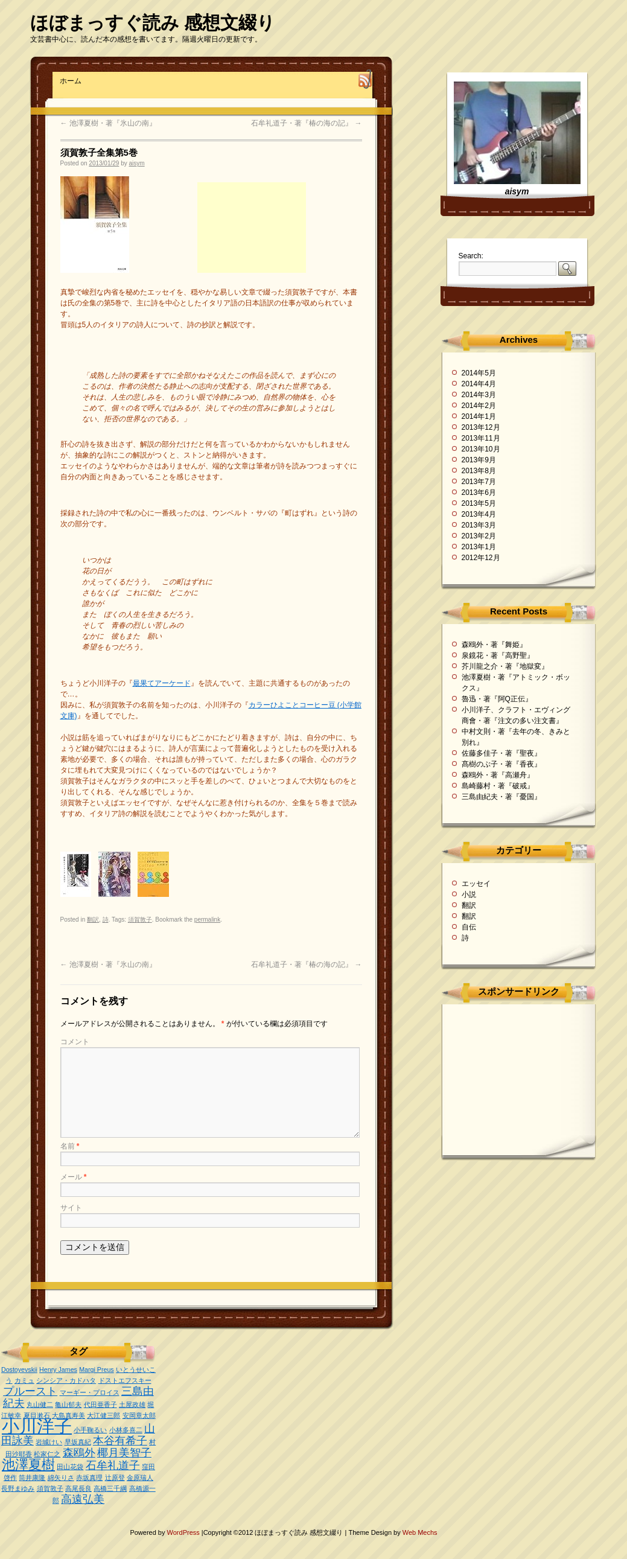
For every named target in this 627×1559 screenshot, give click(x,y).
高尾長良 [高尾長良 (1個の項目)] (78, 1488)
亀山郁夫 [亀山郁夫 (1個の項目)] (68, 1404)
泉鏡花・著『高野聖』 (498, 655)
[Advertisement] (251, 227)
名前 (70, 1146)
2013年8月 (479, 471)
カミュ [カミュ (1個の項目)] (24, 1380)
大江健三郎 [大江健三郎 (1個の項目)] (103, 1415)
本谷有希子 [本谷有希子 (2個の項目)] (120, 1441)
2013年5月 (479, 503)
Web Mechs (420, 1532)
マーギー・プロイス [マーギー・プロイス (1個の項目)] (89, 1392)
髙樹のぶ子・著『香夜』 (501, 764)
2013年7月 (479, 481)
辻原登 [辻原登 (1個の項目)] (115, 1477)
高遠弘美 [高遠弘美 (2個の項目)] (82, 1499)
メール (73, 1177)
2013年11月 (481, 438)
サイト (71, 1208)
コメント (74, 1042)
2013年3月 (479, 525)
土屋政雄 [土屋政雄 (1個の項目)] (132, 1404)
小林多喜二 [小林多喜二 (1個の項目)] (125, 1429)
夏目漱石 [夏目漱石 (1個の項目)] (37, 1415)
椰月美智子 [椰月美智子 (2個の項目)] (124, 1453)
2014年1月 (479, 416)
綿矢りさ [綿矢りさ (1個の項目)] (61, 1477)
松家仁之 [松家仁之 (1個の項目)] (47, 1454)
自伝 (469, 927)
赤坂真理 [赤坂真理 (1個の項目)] (89, 1477)
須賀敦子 (140, 919)
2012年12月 (481, 557)
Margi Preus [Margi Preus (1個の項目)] (96, 1369)
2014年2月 (479, 405)
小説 (469, 894)
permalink (207, 919)
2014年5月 (479, 373)
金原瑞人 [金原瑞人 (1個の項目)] (140, 1477)
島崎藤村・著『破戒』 (498, 786)
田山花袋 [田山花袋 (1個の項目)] (70, 1466)
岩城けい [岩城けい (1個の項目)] (49, 1442)
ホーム (70, 81)
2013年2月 (479, 536)
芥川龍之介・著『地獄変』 (505, 666)
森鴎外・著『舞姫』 (494, 644)
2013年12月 (481, 427)
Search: (471, 256)
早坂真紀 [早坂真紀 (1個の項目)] (78, 1442)
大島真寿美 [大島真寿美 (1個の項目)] (68, 1415)
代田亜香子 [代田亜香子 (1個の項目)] (100, 1404)
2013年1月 (479, 547)
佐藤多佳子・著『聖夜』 (501, 753)
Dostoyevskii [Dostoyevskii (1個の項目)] (19, 1369)
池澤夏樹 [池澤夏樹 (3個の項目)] (28, 1464)
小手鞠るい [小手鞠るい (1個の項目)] (90, 1429)
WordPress (184, 1532)
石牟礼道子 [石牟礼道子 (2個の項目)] (113, 1465)
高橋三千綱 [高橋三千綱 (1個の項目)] (110, 1488)
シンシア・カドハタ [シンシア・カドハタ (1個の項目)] (66, 1380)
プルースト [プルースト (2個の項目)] (30, 1391)
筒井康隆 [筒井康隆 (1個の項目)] (32, 1477)
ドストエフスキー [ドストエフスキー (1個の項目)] (124, 1380)
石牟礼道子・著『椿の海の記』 (306, 123)
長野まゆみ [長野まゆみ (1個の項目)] (17, 1488)
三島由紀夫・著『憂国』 (501, 796)
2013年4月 (479, 514)
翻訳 (93, 919)
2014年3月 (479, 395)
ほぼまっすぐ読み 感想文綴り (152, 23)
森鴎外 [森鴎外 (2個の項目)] (79, 1453)
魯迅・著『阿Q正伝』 (497, 699)
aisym (137, 163)
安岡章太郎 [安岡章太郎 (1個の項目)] (139, 1415)
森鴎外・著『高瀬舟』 (498, 775)
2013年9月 (479, 460)
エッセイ (476, 883)
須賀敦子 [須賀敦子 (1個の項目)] (50, 1488)
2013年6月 (479, 492)
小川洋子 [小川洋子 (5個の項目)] (37, 1426)
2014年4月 (479, 384)
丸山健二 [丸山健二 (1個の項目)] (40, 1404)
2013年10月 (481, 449)
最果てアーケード (162, 683)
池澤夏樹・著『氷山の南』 (108, 123)
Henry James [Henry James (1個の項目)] (58, 1369)
